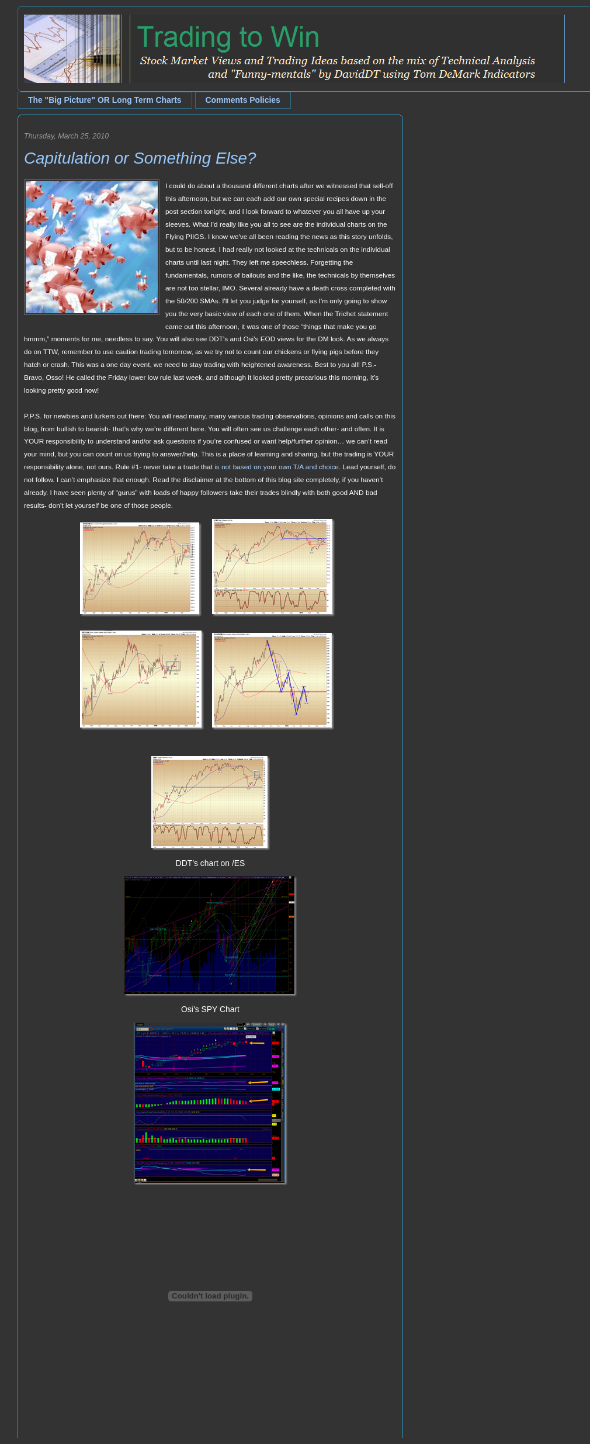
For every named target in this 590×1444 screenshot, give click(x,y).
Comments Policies (243, 100)
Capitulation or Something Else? (140, 158)
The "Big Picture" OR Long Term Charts (105, 100)
